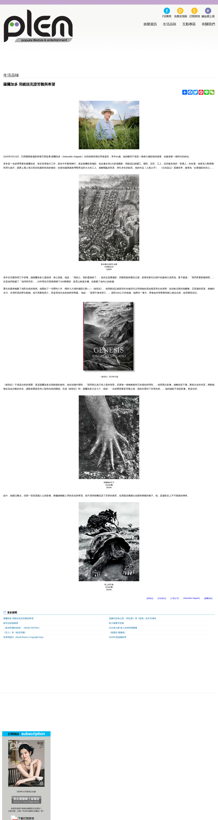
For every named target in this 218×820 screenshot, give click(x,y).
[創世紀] (150, 598)
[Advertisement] (109, 61)
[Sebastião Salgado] (191, 598)
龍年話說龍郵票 (10, 623)
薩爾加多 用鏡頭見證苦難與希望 (18, 618)
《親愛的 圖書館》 (118, 632)
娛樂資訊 (150, 24)
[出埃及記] (162, 598)
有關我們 (208, 24)
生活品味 (169, 24)
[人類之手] (175, 598)
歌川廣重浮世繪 (116, 623)
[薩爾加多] (208, 598)
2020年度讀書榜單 (117, 637)
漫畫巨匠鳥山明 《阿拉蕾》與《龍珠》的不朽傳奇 (132, 618)
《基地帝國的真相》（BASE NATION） (22, 628)
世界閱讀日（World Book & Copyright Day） (24, 637)
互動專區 (189, 24)
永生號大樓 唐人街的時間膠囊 (123, 628)
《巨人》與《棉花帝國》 (15, 632)
